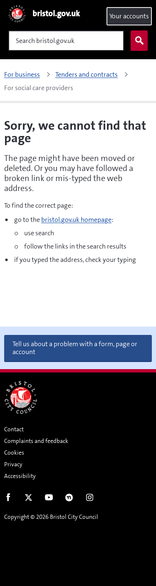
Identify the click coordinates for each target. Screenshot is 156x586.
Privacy (13, 464)
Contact (14, 429)
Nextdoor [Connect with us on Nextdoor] (69, 499)
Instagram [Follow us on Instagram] (90, 499)
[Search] (66, 40)
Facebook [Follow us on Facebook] (8, 499)
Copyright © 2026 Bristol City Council (51, 517)
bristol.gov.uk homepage (76, 219)
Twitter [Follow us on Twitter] (28, 499)
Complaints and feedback (36, 441)
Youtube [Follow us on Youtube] (49, 499)
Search (137, 41)
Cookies (14, 452)
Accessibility (20, 476)
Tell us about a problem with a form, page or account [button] (74, 348)
